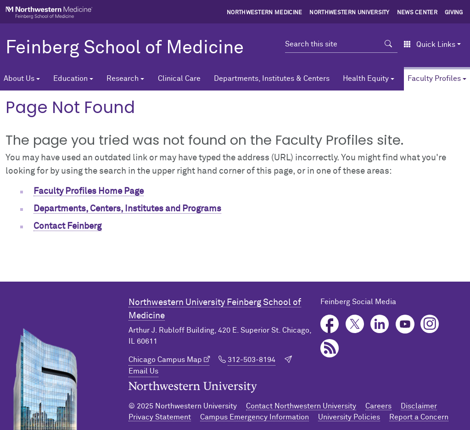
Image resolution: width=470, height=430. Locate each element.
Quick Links (429, 44)
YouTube (405, 324)
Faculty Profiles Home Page (89, 191)
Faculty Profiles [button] (434, 78)
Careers (378, 406)
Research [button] (122, 78)
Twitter (355, 324)
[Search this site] (332, 44)
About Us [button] (19, 78)
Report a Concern (418, 417)
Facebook (329, 324)
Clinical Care (179, 78)
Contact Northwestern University (301, 406)
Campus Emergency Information (254, 417)
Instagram (429, 324)
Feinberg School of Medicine (125, 48)
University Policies (349, 417)
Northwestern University (349, 13)
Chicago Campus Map (165, 359)
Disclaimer (419, 406)
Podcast (329, 348)
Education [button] (70, 78)
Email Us (143, 371)
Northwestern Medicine (264, 13)
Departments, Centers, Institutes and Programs (127, 208)
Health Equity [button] (366, 78)
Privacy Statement (160, 417)
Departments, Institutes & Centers (272, 78)
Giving (454, 13)
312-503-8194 (251, 359)
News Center (417, 13)
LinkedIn (379, 324)
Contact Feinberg (67, 226)
